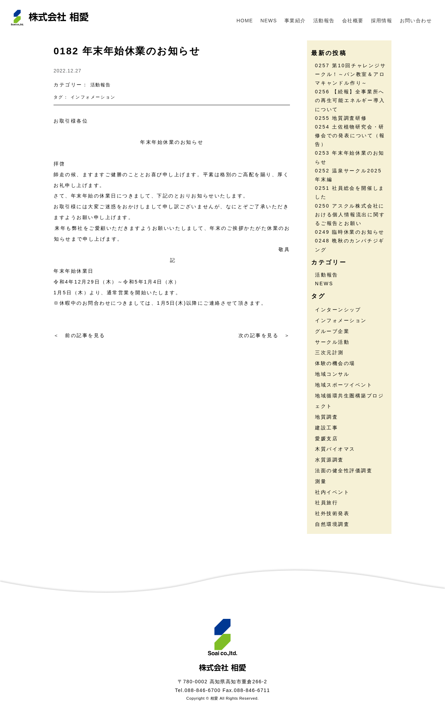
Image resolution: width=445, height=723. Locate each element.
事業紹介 (295, 20)
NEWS (268, 20)
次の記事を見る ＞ (264, 335)
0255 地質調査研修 (341, 118)
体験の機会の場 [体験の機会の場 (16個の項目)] (335, 363)
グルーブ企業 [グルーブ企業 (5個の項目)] (332, 331)
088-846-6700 (203, 690)
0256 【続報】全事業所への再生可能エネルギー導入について (350, 100)
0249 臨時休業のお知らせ (350, 232)
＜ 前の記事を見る (79, 335)
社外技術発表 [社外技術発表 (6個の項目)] (332, 513)
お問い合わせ (416, 20)
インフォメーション (93, 97)
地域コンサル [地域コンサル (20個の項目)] (332, 374)
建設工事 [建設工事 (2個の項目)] (326, 427)
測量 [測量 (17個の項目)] (320, 481)
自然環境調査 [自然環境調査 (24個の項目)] (332, 524)
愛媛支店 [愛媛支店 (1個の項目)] (326, 438)
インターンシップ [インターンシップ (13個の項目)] (338, 309)
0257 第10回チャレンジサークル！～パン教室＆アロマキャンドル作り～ (350, 74)
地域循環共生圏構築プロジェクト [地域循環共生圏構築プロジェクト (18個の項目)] (349, 401)
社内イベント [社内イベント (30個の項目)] (332, 492)
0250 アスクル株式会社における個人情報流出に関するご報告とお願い (350, 214)
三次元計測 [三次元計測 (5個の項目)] (329, 352)
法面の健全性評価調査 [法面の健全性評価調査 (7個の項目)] (343, 470)
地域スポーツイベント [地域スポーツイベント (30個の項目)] (343, 385)
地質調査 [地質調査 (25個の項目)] (326, 417)
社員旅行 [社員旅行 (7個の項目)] (326, 502)
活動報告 (324, 20)
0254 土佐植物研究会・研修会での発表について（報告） (350, 135)
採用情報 (382, 20)
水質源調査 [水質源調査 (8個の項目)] (329, 459)
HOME (244, 20)
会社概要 (353, 20)
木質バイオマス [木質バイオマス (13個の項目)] (335, 449)
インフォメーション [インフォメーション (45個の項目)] (341, 320)
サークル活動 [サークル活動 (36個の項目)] (332, 342)
